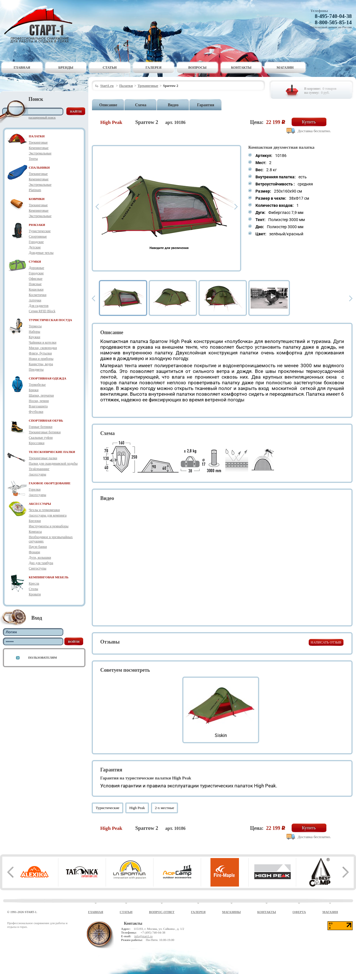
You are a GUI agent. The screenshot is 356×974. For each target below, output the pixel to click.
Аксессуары (37, 474)
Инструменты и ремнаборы (48, 526)
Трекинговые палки (43, 458)
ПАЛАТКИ (37, 136)
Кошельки (36, 289)
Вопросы (197, 68)
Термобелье (37, 385)
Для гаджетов (38, 306)
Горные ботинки (40, 427)
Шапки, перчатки (41, 395)
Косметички (37, 295)
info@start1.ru (143, 936)
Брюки (33, 390)
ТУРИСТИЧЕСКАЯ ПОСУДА (50, 320)
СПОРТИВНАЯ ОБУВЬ (46, 420)
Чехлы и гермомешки (44, 510)
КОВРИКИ (36, 199)
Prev (97, 207)
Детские (35, 247)
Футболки (36, 412)
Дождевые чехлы (41, 253)
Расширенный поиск (42, 117)
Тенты (33, 159)
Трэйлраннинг (39, 469)
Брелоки (35, 521)
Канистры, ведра (41, 364)
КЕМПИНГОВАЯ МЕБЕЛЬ (49, 577)
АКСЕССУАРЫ (40, 503)
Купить (309, 121)
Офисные (35, 279)
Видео (173, 105)
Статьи (110, 68)
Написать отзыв (326, 642)
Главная (22, 68)
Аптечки (35, 300)
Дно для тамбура (41, 563)
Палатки (126, 86)
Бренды (65, 68)
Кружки (34, 337)
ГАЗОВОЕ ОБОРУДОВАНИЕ (50, 483)
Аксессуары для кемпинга (48, 515)
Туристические (40, 231)
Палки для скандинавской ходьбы (53, 463)
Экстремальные (40, 153)
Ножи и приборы (41, 359)
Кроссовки (36, 443)
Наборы (34, 332)
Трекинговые (38, 142)
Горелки (34, 489)
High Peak (137, 808)
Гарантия (205, 105)
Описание (108, 105)
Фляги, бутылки (40, 353)
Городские (36, 242)
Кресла (34, 583)
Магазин (285, 68)
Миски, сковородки (43, 348)
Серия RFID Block (42, 311)
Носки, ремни (39, 401)
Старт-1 (40, 24)
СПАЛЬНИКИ (39, 167)
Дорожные (36, 268)
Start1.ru (107, 86)
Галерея (153, 68)
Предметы (36, 369)
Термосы (35, 326)
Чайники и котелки (42, 342)
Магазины (231, 912)
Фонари (34, 552)
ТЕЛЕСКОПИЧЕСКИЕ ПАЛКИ (52, 452)
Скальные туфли (41, 438)
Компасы (35, 532)
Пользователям (42, 657)
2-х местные (164, 808)
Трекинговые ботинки (45, 432)
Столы (33, 589)
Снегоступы (37, 568)
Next (236, 207)
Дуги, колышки (40, 558)
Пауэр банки (38, 547)
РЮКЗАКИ (37, 224)
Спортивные (38, 236)
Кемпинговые (38, 148)
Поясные (35, 284)
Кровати (35, 594)
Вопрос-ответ (161, 912)
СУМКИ (35, 261)
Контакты (241, 68)
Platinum (35, 190)
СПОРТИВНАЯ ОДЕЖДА (47, 378)
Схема (140, 105)
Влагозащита (38, 406)
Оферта (299, 912)
